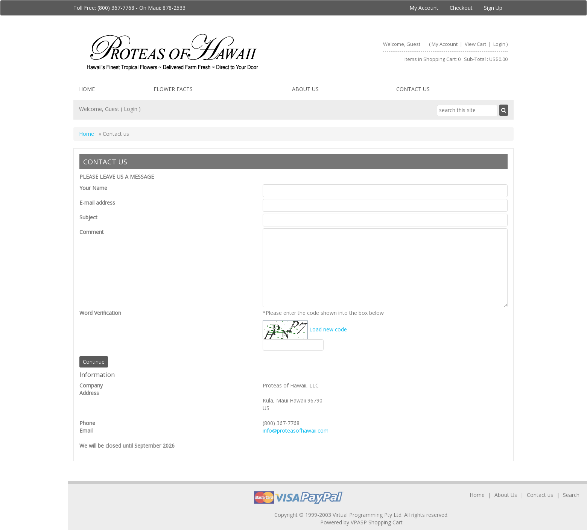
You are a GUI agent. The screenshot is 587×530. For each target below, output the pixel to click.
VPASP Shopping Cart (377, 522)
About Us (305, 89)
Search (571, 494)
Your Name (93, 187)
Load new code (328, 329)
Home (87, 89)
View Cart (476, 44)
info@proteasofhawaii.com (295, 430)
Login (499, 44)
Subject (88, 217)
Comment (91, 231)
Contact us (413, 89)
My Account (423, 7)
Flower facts (173, 89)
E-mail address (97, 202)
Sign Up (493, 7)
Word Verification (100, 312)
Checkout (461, 7)
